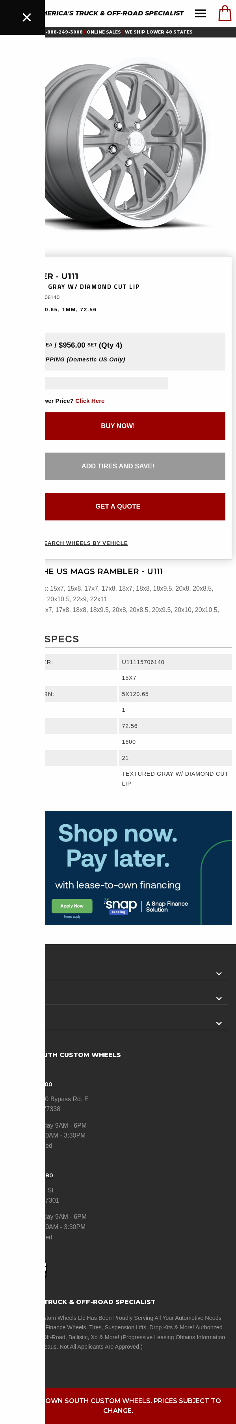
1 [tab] (118, 250)
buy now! (118, 426)
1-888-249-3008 (63, 32)
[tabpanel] (118, 142)
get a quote (117, 506)
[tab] (118, 970)
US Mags (23, 266)
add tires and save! (118, 466)
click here (89, 400)
